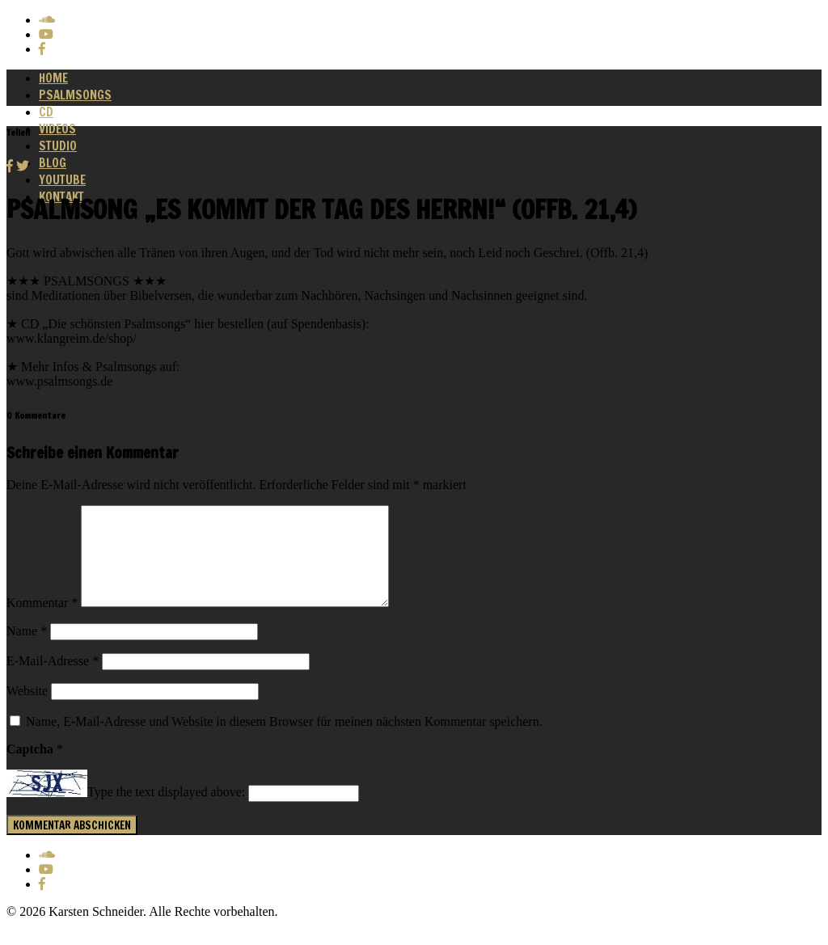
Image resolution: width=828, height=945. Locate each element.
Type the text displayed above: (166, 812)
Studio (58, 145)
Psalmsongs (75, 94)
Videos (57, 128)
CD (46, 111)
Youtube (62, 179)
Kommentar (42, 622)
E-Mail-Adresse (52, 680)
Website (27, 710)
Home (53, 78)
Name (26, 650)
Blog (52, 162)
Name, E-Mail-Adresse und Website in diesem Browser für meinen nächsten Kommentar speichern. (284, 741)
